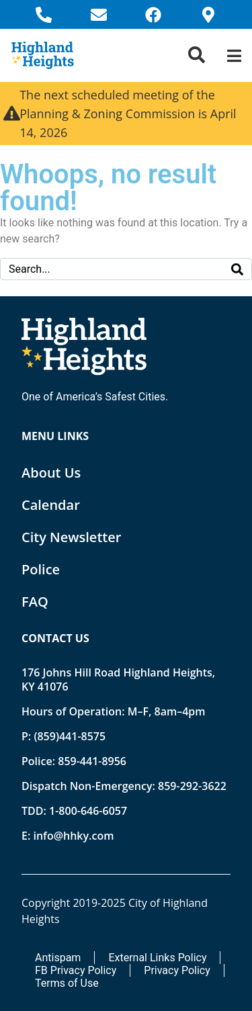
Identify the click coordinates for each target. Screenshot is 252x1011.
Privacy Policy (177, 970)
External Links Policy (157, 957)
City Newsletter (71, 537)
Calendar (51, 505)
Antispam (58, 957)
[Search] (237, 269)
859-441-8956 (92, 761)
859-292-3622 (192, 786)
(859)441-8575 (70, 736)
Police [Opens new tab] (41, 569)
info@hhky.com (73, 835)
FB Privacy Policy (75, 970)
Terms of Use (67, 983)
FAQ (35, 601)
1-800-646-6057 (88, 810)
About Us (51, 473)
